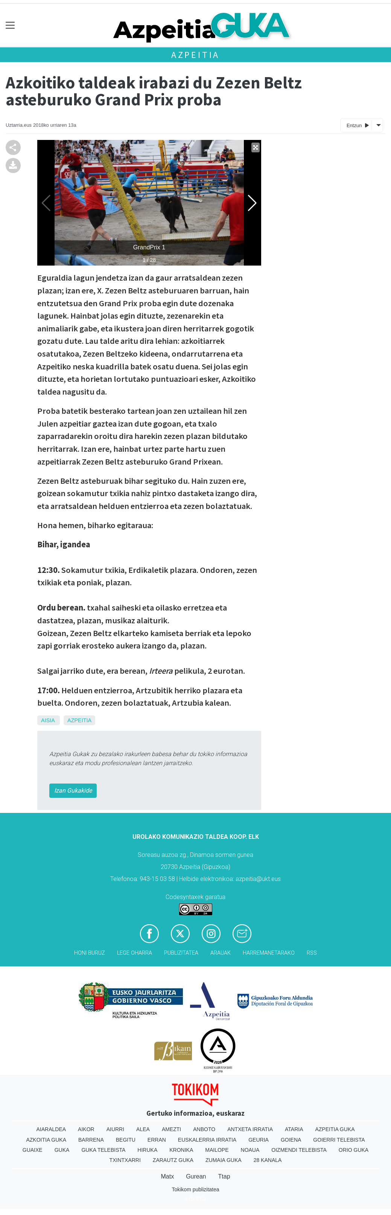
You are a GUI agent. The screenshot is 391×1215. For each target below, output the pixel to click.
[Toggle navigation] (10, 25)
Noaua (250, 1150)
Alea (143, 1129)
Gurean (196, 1176)
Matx (167, 1176)
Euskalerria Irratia (207, 1140)
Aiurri (115, 1129)
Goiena (291, 1140)
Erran (157, 1140)
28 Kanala (268, 1160)
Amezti (171, 1129)
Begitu (125, 1140)
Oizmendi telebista (299, 1150)
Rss (312, 953)
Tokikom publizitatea (195, 1189)
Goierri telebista (339, 1140)
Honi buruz (89, 953)
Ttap (224, 1176)
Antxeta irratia (250, 1129)
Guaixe (33, 1150)
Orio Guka (353, 1150)
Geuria (258, 1140)
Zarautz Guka (173, 1160)
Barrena (91, 1140)
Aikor (86, 1129)
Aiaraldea (51, 1129)
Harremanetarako (269, 953)
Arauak (220, 953)
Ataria (294, 1129)
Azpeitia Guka (334, 1129)
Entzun (358, 125)
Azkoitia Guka (46, 1140)
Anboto (204, 1129)
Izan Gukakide (73, 790)
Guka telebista (103, 1150)
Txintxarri (125, 1160)
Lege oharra (134, 953)
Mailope (216, 1150)
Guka (62, 1150)
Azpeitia (195, 55)
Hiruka (147, 1150)
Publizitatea (181, 953)
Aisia (48, 720)
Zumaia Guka (223, 1160)
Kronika (181, 1150)
